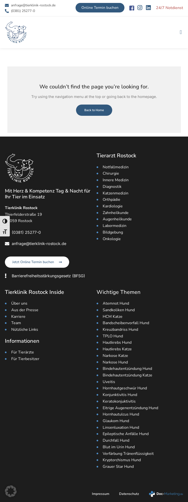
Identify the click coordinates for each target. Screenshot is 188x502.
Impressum (100, 493)
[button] (180, 32)
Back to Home (94, 110)
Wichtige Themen (119, 292)
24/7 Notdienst (169, 8)
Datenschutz (129, 493)
